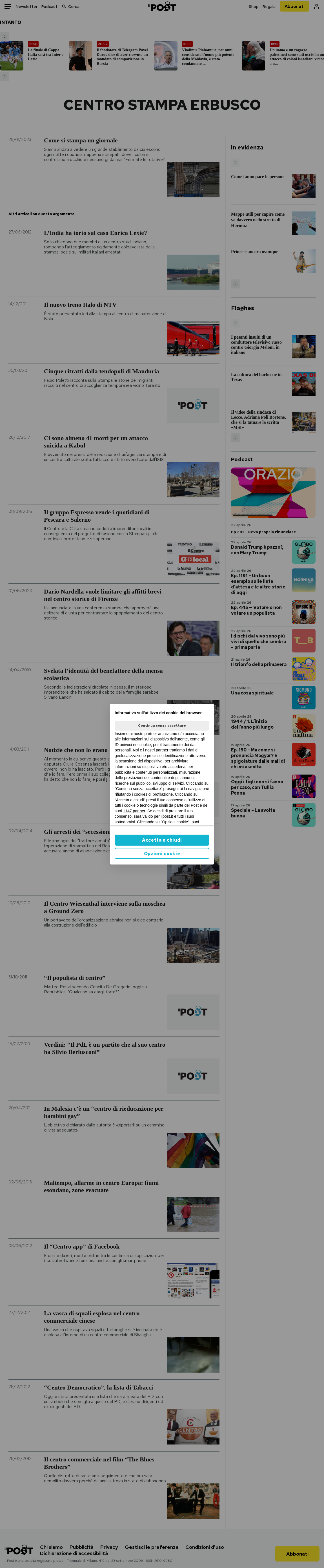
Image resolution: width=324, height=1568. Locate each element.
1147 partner (134, 811)
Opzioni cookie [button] (162, 854)
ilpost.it (167, 816)
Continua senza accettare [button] (162, 725)
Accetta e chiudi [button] (162, 840)
